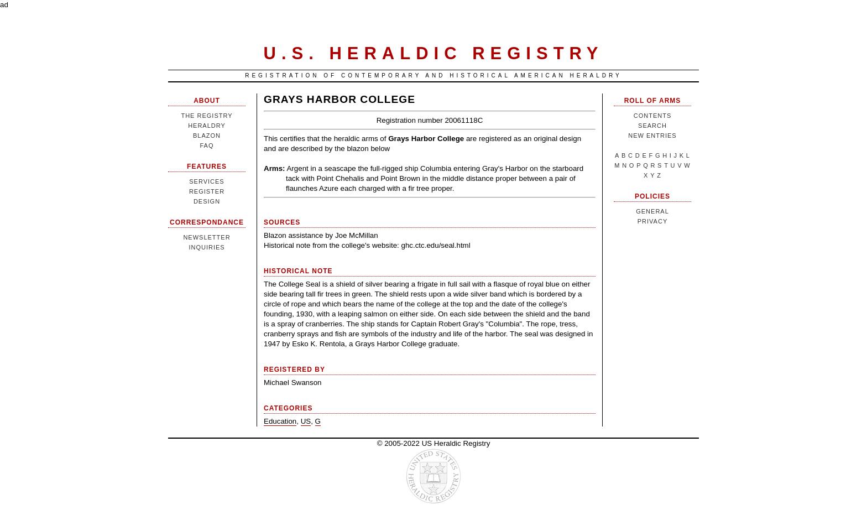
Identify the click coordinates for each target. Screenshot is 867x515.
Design (207, 201)
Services (206, 181)
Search (652, 125)
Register (206, 191)
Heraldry (207, 125)
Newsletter (206, 237)
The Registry (206, 115)
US (306, 421)
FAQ (206, 145)
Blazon (207, 135)
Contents (653, 115)
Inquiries (206, 247)
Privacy (652, 221)
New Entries (652, 135)
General (652, 211)
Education (280, 421)
